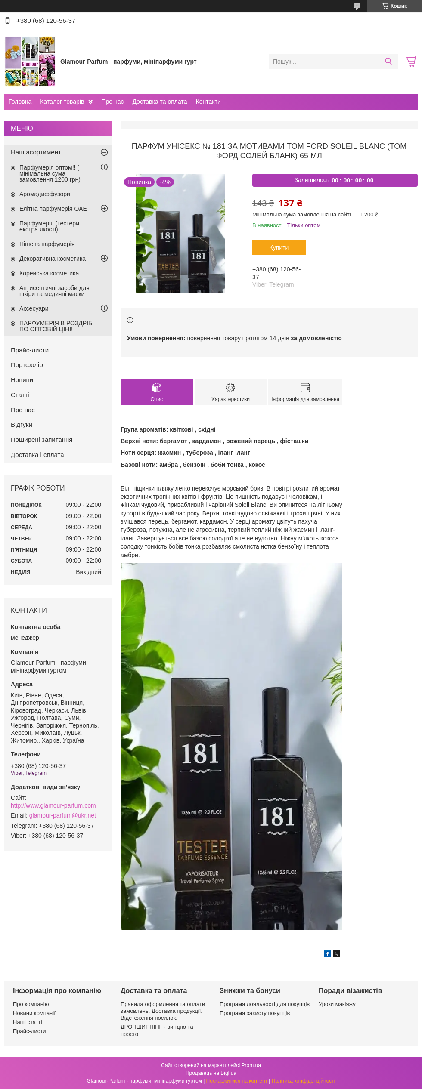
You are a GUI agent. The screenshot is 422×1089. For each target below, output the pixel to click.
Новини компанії (34, 1013)
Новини (22, 379)
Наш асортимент (36, 152)
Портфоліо (27, 364)
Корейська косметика (49, 273)
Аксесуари (34, 308)
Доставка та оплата (159, 101)
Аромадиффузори (44, 194)
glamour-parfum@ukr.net (62, 815)
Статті (20, 394)
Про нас (112, 101)
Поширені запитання (41, 439)
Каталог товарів (62, 101)
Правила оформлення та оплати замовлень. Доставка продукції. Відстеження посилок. (163, 1011)
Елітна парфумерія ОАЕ (53, 208)
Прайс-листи (30, 350)
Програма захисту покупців (255, 1013)
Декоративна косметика (52, 258)
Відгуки (21, 424)
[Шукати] (388, 61)
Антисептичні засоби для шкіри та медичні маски (54, 290)
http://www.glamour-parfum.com (53, 805)
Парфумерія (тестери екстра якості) (49, 226)
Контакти (207, 101)
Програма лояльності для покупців (265, 1004)
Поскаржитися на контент (236, 1081)
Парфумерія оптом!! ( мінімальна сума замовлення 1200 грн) (50, 173)
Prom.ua (251, 1065)
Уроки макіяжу (337, 1004)
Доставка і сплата (37, 454)
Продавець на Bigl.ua (211, 1073)
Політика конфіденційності (303, 1081)
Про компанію (31, 1004)
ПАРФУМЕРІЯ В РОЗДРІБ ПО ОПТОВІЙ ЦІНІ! (55, 326)
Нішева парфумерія (46, 244)
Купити (279, 247)
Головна (20, 101)
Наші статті (27, 1022)
